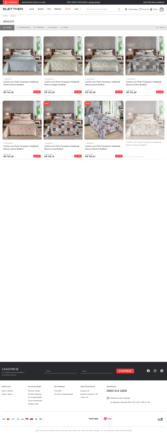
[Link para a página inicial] (5, 16)
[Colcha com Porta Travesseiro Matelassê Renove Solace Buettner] (144, 132)
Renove (13, 16)
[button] (22, 27)
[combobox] (104, 9)
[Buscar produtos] (119, 9)
